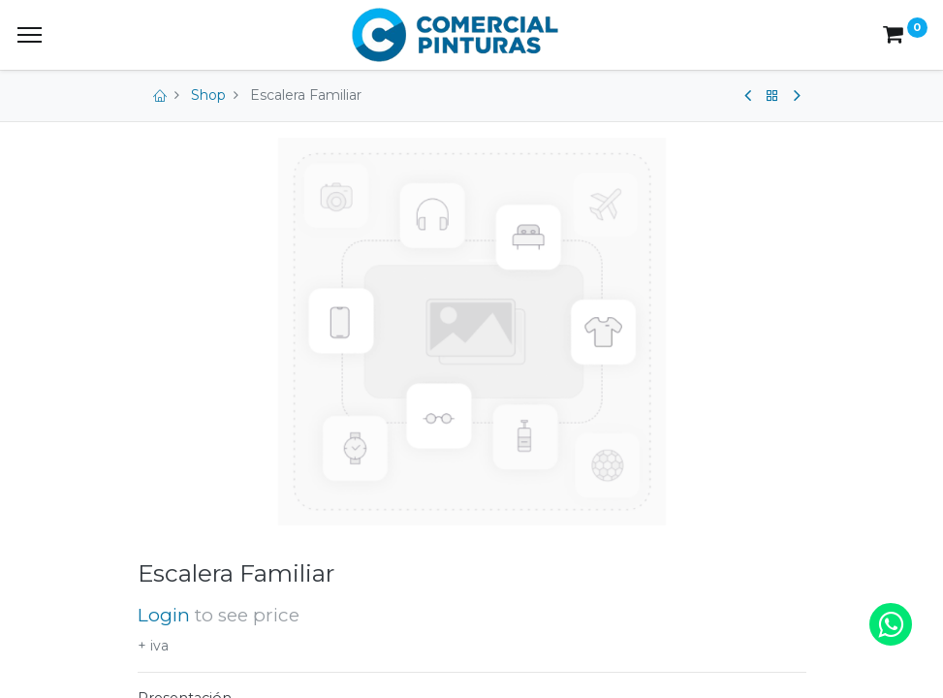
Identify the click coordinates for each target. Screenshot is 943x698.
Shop (208, 95)
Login (164, 615)
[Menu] (30, 34)
